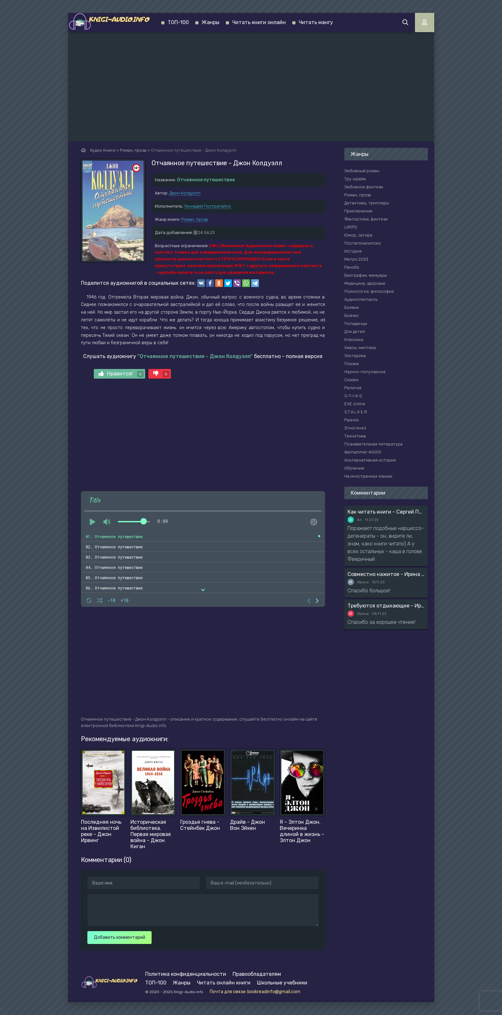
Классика (353, 339)
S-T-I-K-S (353, 395)
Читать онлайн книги (224, 983)
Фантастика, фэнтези (366, 219)
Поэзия (351, 363)
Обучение (354, 468)
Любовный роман (361, 170)
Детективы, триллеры (366, 203)
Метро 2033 (356, 259)
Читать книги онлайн (259, 22)
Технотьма (355, 436)
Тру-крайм (355, 178)
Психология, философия (369, 291)
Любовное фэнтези (363, 186)
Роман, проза (194, 219)
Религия (352, 387)
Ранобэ (351, 267)
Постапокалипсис (362, 243)
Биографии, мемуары (365, 275)
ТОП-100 (178, 22)
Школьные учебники (282, 983)
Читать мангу (316, 22)
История (353, 251)
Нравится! (121, 374)
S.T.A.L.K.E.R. (356, 411)
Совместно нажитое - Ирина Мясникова (386, 574)
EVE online (354, 403)
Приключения (358, 211)
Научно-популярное (365, 371)
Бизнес (351, 315)
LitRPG (350, 227)
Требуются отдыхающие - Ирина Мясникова (386, 606)
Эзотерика (355, 355)
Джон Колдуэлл (184, 193)
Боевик (351, 307)
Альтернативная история (370, 460)
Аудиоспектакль (360, 299)
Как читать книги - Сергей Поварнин (386, 512)
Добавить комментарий (119, 937)
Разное (351, 420)
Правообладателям (257, 974)
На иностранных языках (368, 476)
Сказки (351, 379)
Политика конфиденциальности (185, 974)
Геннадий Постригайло (207, 206)
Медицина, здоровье (364, 283)
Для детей (354, 331)
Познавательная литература (373, 444)
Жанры (210, 22)
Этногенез (355, 428)
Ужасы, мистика (360, 347)
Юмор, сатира (358, 235)
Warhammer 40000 (362, 452)
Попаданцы (355, 323)
